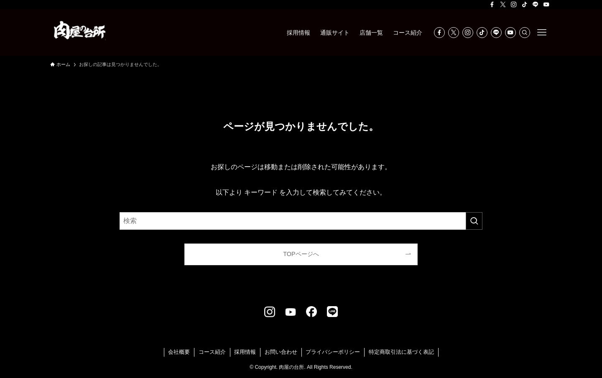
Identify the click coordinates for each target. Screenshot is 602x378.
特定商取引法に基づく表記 (401, 352)
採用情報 (245, 352)
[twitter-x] (502, 4)
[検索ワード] (301, 221)
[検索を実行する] (474, 221)
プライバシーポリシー (333, 352)
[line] (535, 4)
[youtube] (546, 4)
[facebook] (492, 4)
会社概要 (179, 352)
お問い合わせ (281, 352)
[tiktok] (524, 4)
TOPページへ (301, 254)
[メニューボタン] (542, 33)
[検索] (524, 32)
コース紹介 (212, 352)
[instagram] (513, 4)
